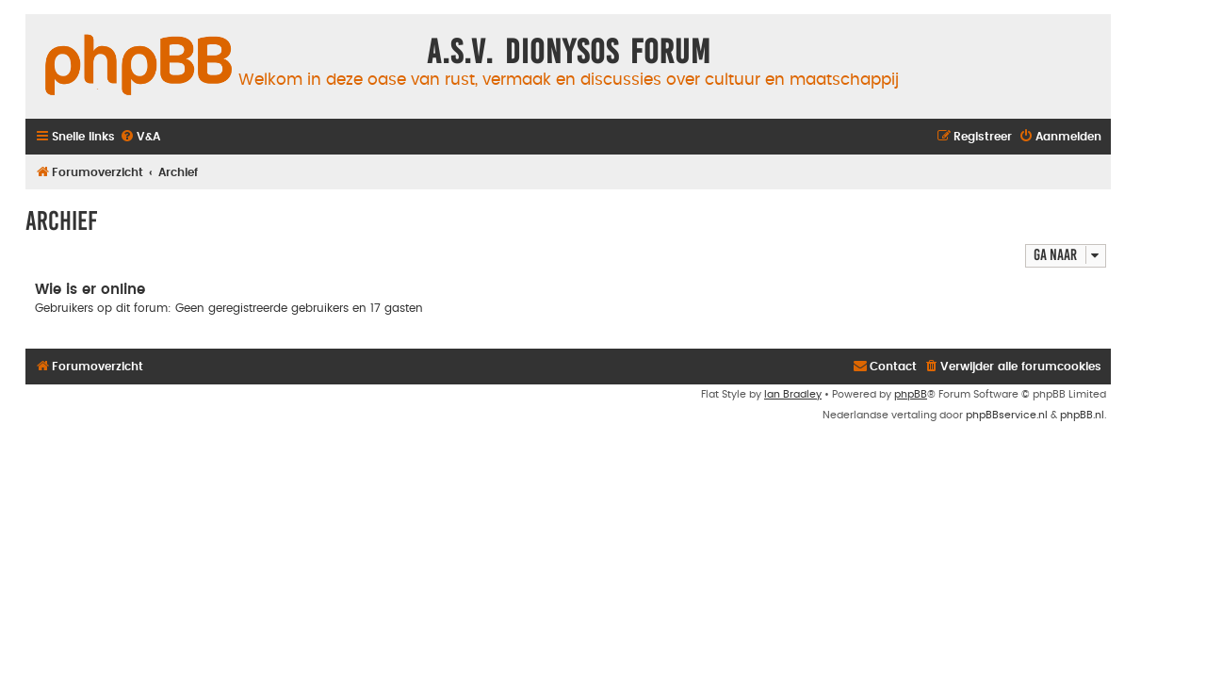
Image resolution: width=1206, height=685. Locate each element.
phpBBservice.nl (1007, 415)
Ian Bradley (793, 394)
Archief (61, 221)
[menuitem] (140, 137)
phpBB (910, 394)
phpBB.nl (1082, 415)
